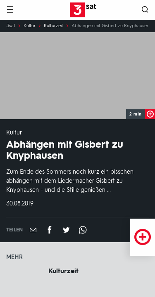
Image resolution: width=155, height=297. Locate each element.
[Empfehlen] (33, 230)
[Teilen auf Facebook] (49, 230)
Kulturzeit (53, 26)
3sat (11, 26)
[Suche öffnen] (145, 10)
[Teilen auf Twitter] (66, 230)
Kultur (30, 26)
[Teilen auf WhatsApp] (82, 230)
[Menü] (10, 10)
